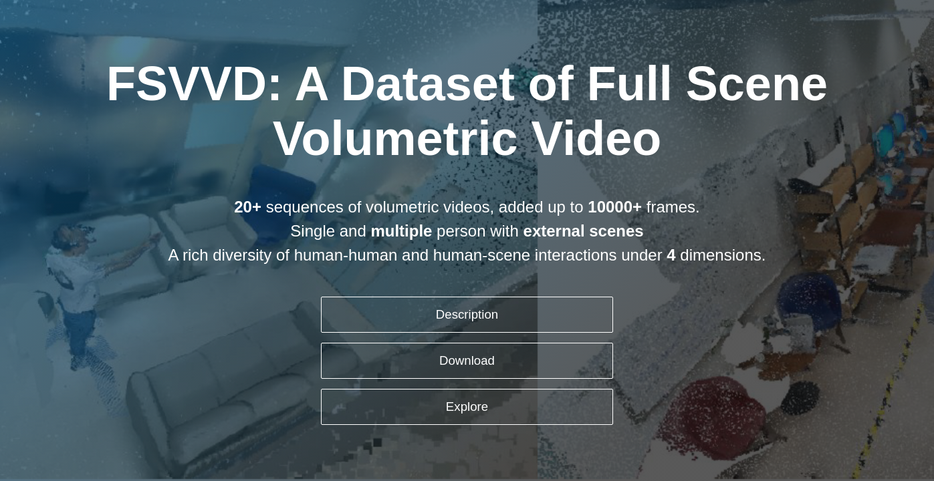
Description (467, 314)
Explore (467, 406)
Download (467, 360)
